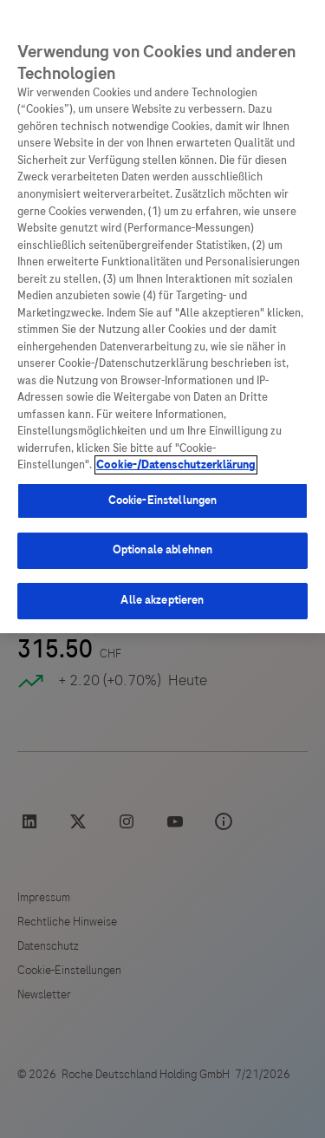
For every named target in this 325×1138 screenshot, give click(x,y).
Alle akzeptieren (162, 600)
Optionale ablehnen (162, 550)
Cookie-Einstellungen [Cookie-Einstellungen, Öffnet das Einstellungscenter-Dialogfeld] (163, 500)
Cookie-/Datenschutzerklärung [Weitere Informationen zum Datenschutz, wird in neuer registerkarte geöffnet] (176, 465)
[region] (162, 316)
